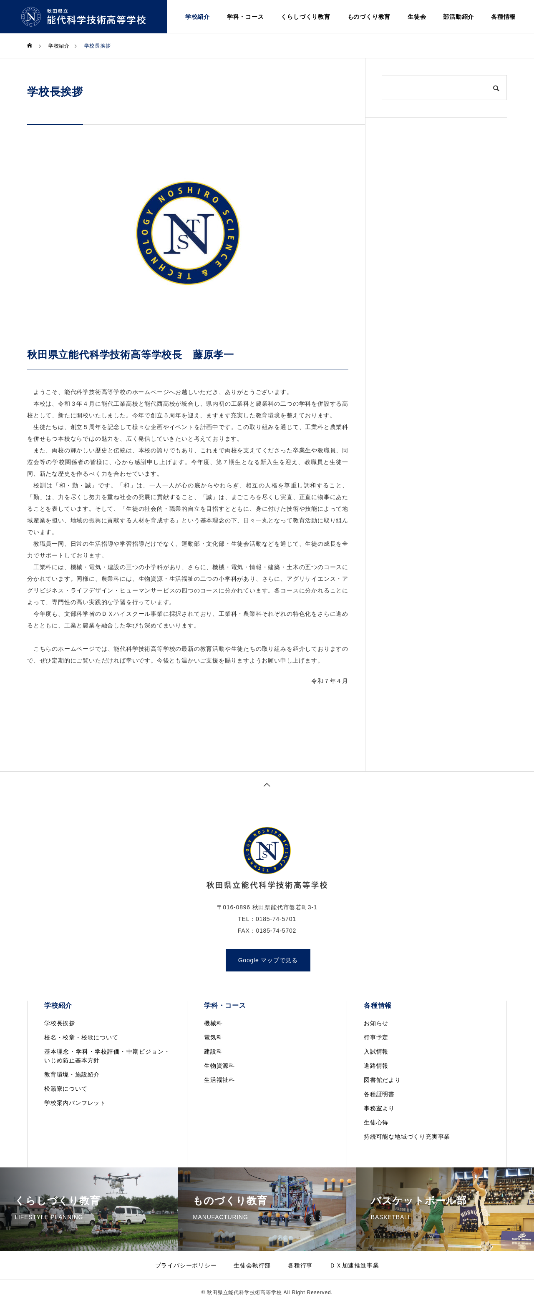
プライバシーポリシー (186, 1265)
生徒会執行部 (252, 1265)
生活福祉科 (219, 1080)
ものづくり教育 (369, 16)
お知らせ (376, 1023)
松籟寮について (66, 1088)
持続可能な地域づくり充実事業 (407, 1136)
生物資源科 (219, 1065)
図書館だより (382, 1080)
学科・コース (245, 16)
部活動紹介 (458, 16)
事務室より (379, 1108)
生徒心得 (376, 1122)
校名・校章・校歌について (81, 1037)
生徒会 (417, 16)
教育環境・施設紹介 (72, 1074)
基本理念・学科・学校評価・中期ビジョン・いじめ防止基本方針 (107, 1056)
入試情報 (376, 1051)
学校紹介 (197, 16)
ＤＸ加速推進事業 (354, 1265)
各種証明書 (379, 1094)
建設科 (213, 1051)
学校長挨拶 (59, 1023)
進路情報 (376, 1065)
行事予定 (376, 1037)
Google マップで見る (268, 960)
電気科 (213, 1037)
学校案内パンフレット (75, 1102)
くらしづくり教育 (305, 16)
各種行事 (300, 1265)
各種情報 (503, 16)
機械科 (213, 1023)
